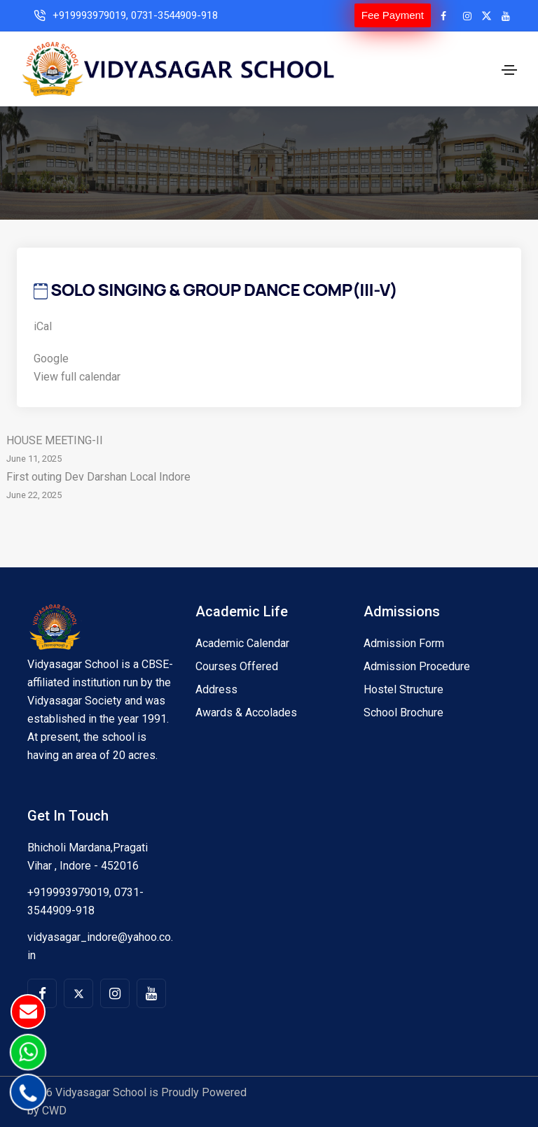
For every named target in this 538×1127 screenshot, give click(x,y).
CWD (54, 1110)
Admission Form (404, 643)
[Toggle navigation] (509, 70)
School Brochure (403, 712)
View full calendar (77, 376)
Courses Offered (236, 666)
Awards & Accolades (246, 712)
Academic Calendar (242, 643)
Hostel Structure (403, 689)
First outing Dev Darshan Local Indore (269, 487)
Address (216, 689)
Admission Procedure (417, 666)
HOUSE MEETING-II (269, 451)
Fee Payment (392, 15)
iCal (43, 326)
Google (51, 358)
